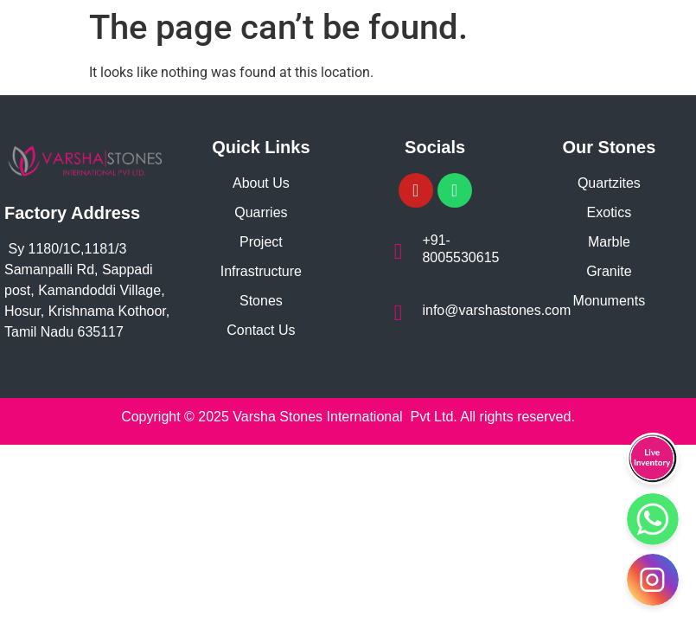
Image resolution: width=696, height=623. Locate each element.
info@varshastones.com (496, 310)
